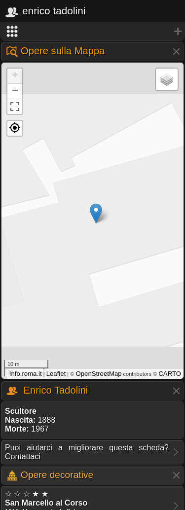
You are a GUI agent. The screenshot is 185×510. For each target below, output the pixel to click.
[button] (14, 128)
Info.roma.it (25, 373)
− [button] (15, 91)
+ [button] (15, 76)
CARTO (169, 373)
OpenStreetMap (98, 373)
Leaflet (56, 373)
